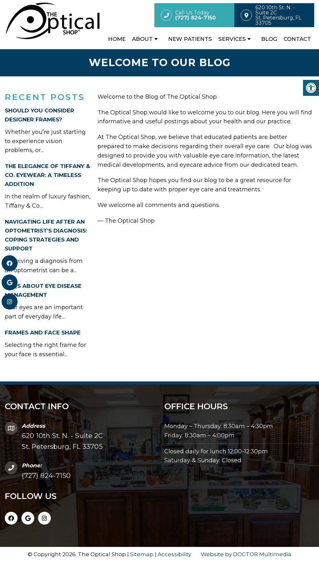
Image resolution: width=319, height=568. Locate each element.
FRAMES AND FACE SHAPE (43, 332)
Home (117, 39)
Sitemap (141, 554)
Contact (297, 39)
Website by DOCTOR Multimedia (246, 554)
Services (232, 39)
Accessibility (174, 554)
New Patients (190, 39)
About (142, 39)
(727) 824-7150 (46, 476)
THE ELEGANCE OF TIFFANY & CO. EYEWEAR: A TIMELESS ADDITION (47, 175)
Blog (269, 39)
